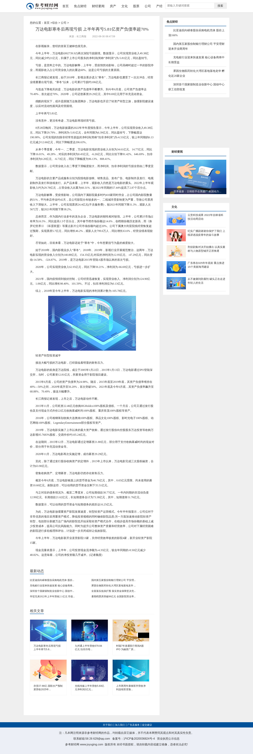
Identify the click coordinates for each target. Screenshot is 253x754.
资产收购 (70, 561)
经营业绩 (52, 561)
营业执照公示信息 (168, 738)
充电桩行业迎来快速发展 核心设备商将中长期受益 (196, 60)
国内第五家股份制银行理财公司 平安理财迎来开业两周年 (196, 46)
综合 (55, 22)
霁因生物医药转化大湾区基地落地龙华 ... (113, 585)
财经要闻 (98, 6)
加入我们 (120, 725)
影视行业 (61, 561)
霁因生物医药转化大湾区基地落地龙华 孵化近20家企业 (196, 73)
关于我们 (108, 725)
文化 (124, 6)
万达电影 (43, 561)
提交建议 (147, 725)
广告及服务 (133, 725)
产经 (159, 6)
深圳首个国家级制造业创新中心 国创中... (52, 591)
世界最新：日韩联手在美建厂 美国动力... (197, 191)
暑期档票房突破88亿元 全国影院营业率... (113, 596)
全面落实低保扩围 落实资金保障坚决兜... (113, 591)
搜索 (220, 5)
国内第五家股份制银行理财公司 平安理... (113, 580)
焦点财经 (80, 6)
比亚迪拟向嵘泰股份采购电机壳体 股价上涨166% (196, 33)
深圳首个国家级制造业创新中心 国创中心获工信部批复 (196, 87)
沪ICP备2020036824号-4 (139, 738)
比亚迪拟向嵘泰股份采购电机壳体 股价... (52, 580)
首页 (65, 6)
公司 (148, 6)
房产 (113, 6)
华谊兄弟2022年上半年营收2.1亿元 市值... (52, 596)
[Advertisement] (189, 123)
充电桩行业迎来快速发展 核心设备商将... (52, 585)
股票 (136, 6)
